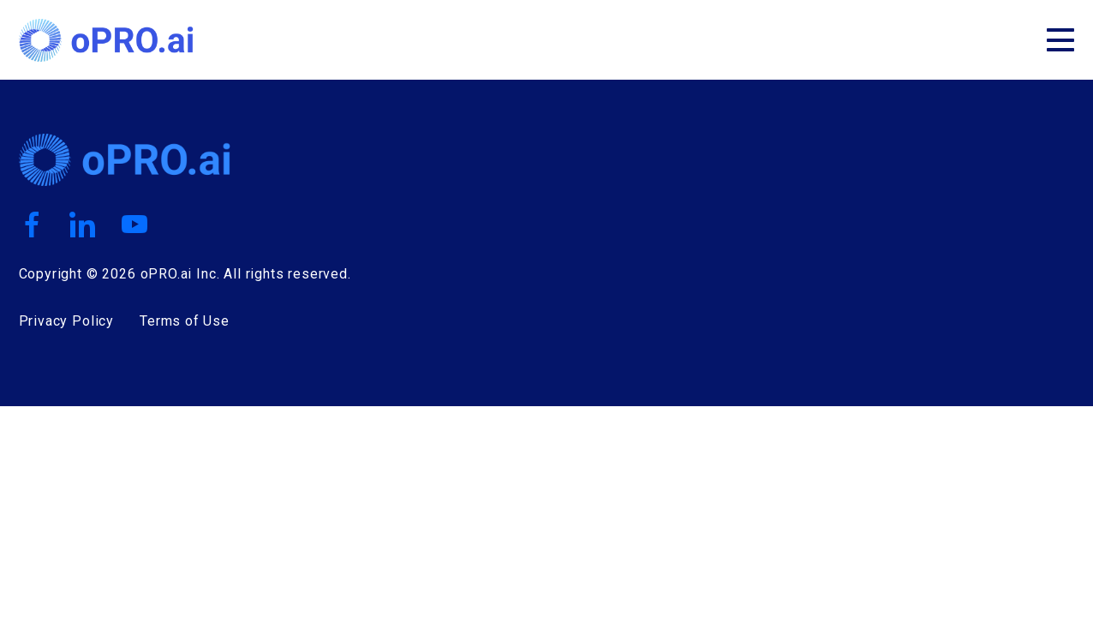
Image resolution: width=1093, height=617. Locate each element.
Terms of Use (185, 321)
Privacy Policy (67, 321)
